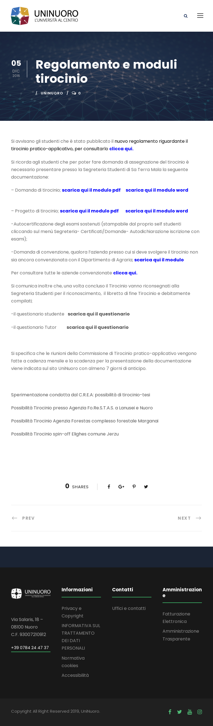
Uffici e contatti (129, 608)
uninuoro (52, 93)
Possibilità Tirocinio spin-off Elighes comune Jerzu (65, 434)
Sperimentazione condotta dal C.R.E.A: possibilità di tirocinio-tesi (81, 395)
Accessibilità (75, 675)
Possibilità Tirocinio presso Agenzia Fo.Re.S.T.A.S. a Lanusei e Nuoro (82, 408)
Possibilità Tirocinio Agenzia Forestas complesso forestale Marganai (84, 421)
